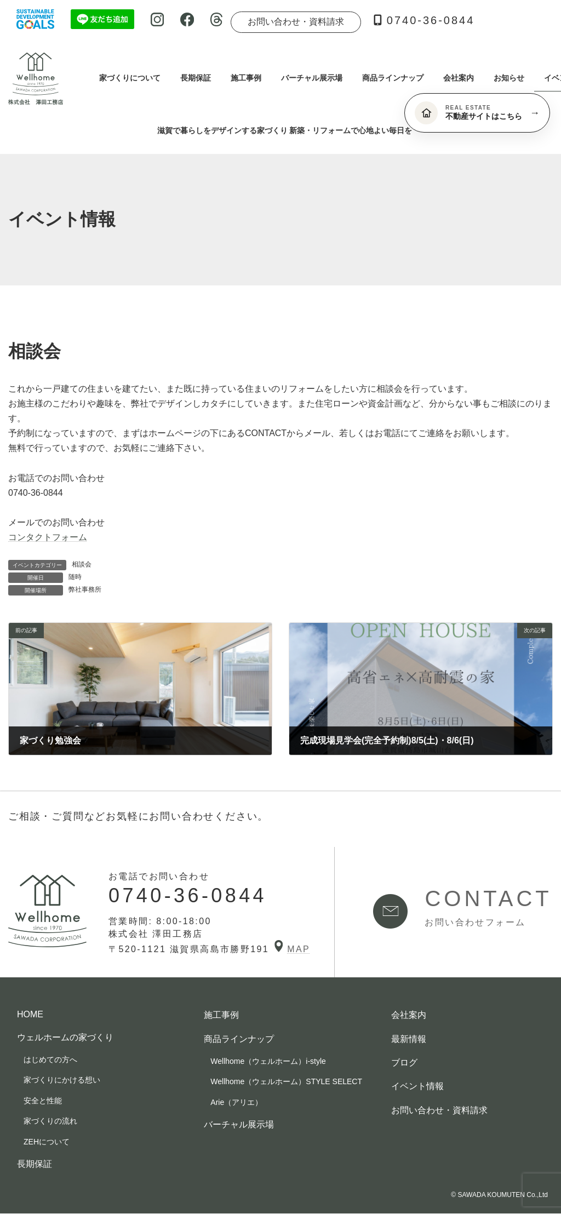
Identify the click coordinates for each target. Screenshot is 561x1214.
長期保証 (34, 1164)
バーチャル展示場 (239, 1124)
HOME (30, 1015)
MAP (292, 949)
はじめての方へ (50, 1059)
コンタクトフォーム (47, 537)
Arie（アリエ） (236, 1102)
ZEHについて (47, 1141)
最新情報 (408, 1039)
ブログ (404, 1062)
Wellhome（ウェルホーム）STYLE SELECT (286, 1082)
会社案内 (408, 1015)
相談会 (81, 564)
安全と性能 (43, 1100)
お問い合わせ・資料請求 (296, 21)
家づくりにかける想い (62, 1080)
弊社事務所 (84, 589)
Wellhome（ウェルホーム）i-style (268, 1061)
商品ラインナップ (239, 1039)
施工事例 (221, 1015)
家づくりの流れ (50, 1121)
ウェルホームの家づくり (65, 1037)
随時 (75, 577)
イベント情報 (417, 1086)
